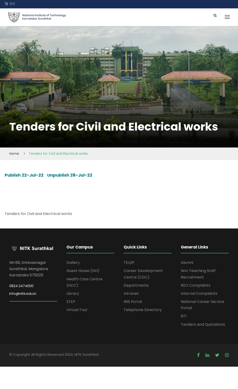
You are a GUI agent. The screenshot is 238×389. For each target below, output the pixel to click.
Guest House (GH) (82, 270)
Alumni (187, 262)
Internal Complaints (199, 293)
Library (72, 293)
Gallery (73, 262)
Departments (136, 285)
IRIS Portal (133, 301)
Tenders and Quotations (203, 324)
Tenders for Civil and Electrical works (38, 213)
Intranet (131, 293)
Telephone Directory (143, 309)
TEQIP (129, 262)
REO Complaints (195, 285)
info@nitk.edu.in (22, 293)
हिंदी (12, 4)
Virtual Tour (77, 309)
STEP (70, 301)
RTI (183, 316)
